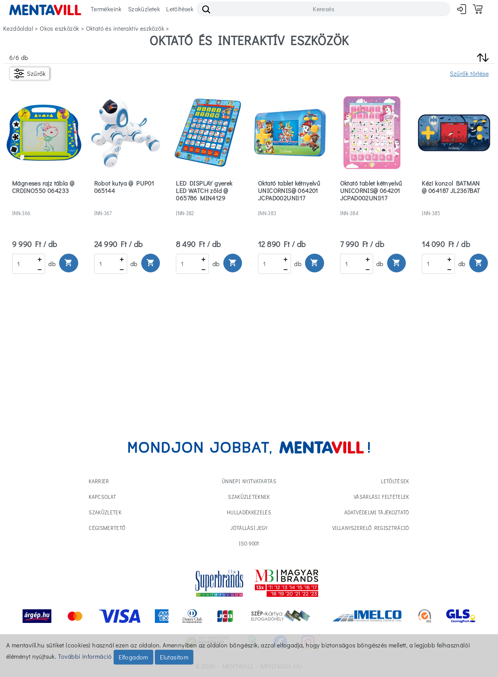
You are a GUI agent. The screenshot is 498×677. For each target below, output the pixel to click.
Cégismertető (107, 527)
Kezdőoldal (18, 28)
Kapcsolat (102, 496)
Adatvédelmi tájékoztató (376, 512)
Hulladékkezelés (249, 512)
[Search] (323, 9)
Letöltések (179, 9)
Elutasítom (174, 657)
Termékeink (106, 9)
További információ (85, 656)
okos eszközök (59, 28)
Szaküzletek (144, 9)
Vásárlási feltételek (381, 496)
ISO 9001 (249, 543)
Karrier (99, 481)
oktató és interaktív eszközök (125, 28)
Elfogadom (133, 657)
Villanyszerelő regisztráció (370, 527)
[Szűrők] (29, 73)
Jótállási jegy (249, 527)
